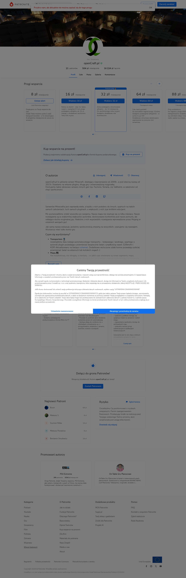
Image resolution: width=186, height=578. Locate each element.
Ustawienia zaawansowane (62, 311)
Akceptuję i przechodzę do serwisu (124, 311)
